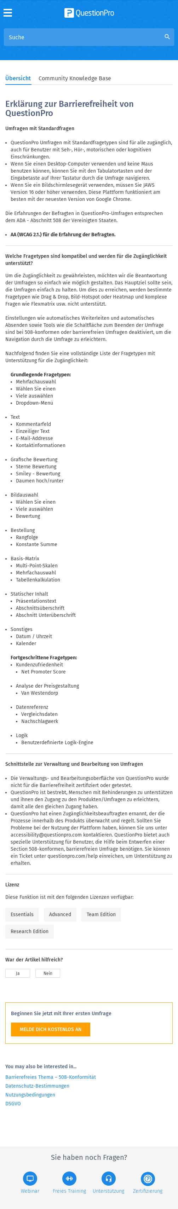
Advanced (60, 915)
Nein (48, 973)
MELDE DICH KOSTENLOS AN (50, 1029)
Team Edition (101, 915)
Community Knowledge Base (75, 78)
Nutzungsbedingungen (30, 1095)
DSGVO (13, 1104)
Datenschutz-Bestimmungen (37, 1086)
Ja (18, 973)
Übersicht (18, 78)
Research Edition (29, 932)
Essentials (22, 915)
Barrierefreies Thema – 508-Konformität (50, 1077)
